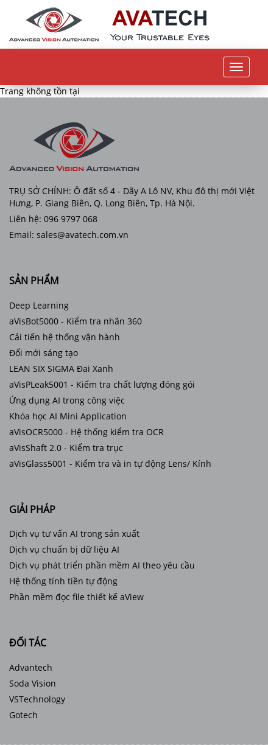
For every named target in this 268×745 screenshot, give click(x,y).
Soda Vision (32, 683)
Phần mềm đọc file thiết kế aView (76, 597)
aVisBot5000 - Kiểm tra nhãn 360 (75, 321)
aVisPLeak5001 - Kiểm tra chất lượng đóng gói (102, 384)
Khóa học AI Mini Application (68, 416)
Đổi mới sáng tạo (43, 353)
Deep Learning (39, 305)
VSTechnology (37, 699)
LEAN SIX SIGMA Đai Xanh (61, 368)
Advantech (30, 667)
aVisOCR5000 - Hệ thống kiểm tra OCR (86, 432)
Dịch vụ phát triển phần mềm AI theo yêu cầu (102, 565)
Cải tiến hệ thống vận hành (64, 337)
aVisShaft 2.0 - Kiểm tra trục (66, 447)
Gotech (23, 715)
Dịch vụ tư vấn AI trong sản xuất (74, 533)
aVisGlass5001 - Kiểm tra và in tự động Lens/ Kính (110, 463)
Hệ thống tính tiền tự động (63, 581)
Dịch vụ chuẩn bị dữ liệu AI (64, 549)
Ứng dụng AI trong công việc (67, 400)
